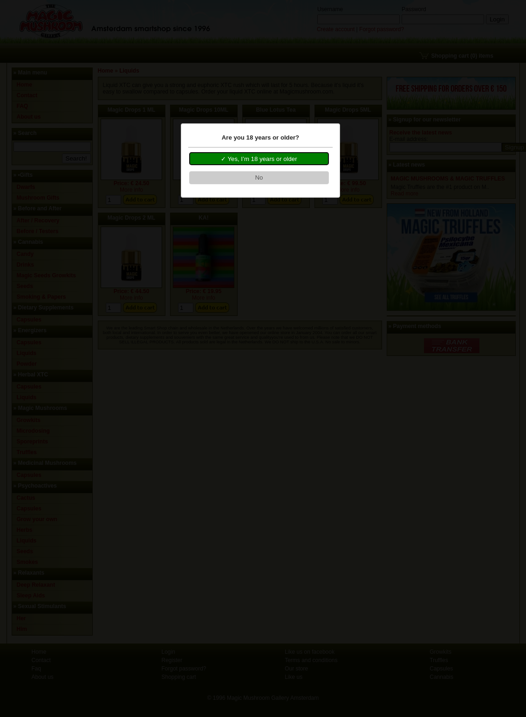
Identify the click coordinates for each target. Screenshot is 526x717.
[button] (259, 158)
